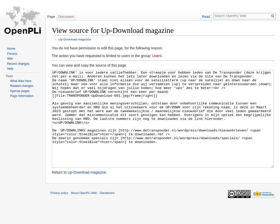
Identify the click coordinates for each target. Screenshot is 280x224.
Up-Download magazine (75, 39)
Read (206, 17)
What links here (20, 81)
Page (51, 17)
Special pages (19, 91)
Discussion (66, 17)
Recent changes (18, 64)
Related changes (21, 86)
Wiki (10, 58)
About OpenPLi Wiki (84, 212)
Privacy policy (59, 212)
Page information (21, 96)
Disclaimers (107, 212)
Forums (12, 54)
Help (10, 68)
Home (11, 48)
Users (157, 56)
